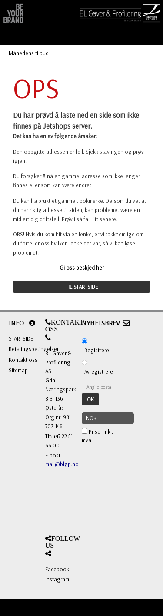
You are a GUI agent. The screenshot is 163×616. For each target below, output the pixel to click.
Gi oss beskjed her (82, 267)
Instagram (57, 579)
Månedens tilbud (29, 53)
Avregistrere (98, 371)
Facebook (57, 569)
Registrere (96, 350)
